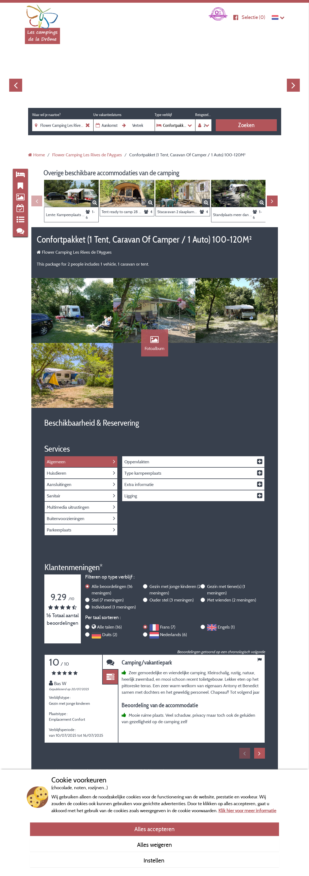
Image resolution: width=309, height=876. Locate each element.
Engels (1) (226, 627)
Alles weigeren (154, 844)
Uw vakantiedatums (107, 114)
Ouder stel (171, 600)
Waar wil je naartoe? (46, 114)
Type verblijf (163, 114)
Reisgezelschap (203, 114)
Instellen (155, 860)
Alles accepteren (154, 828)
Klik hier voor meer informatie (247, 810)
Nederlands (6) (173, 634)
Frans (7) (167, 627)
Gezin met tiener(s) (226, 590)
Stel (108, 600)
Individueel (114, 607)
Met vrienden (231, 600)
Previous (15, 85)
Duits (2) (109, 634)
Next (293, 85)
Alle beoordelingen (112, 590)
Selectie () (253, 17)
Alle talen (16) (109, 627)
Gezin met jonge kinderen (175, 590)
